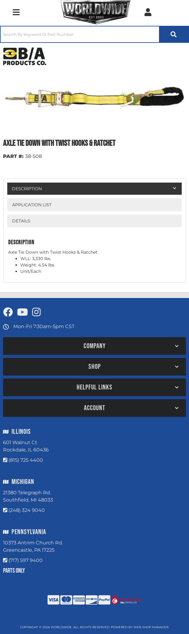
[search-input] (80, 34)
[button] (94, 34)
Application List (31, 204)
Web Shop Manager (151, 627)
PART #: (13, 156)
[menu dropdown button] (16, 12)
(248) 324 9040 (26, 510)
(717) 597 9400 (25, 560)
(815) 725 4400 (25, 460)
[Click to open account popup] (148, 12)
